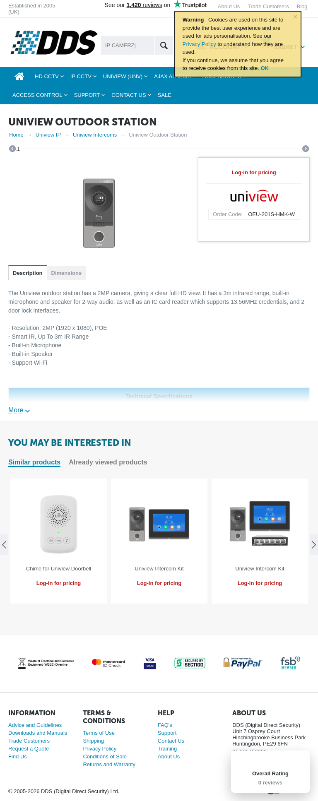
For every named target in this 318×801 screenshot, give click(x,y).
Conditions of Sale (105, 756)
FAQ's (165, 725)
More (15, 410)
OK (264, 68)
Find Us (17, 756)
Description (28, 273)
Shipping (93, 741)
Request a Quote (28, 749)
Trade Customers (29, 741)
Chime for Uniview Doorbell (59, 568)
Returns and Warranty (109, 764)
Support (167, 733)
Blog (301, 6)
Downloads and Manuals (37, 733)
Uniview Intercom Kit (159, 568)
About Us (169, 756)
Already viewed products (108, 462)
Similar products (34, 462)
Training (167, 749)
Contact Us (171, 741)
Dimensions (66, 273)
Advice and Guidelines (35, 725)
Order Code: (228, 214)
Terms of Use (99, 733)
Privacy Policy (199, 44)
